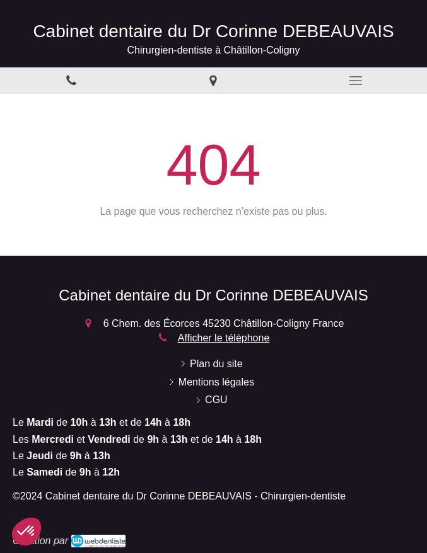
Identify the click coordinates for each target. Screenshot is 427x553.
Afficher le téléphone (224, 338)
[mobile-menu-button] (355, 80)
